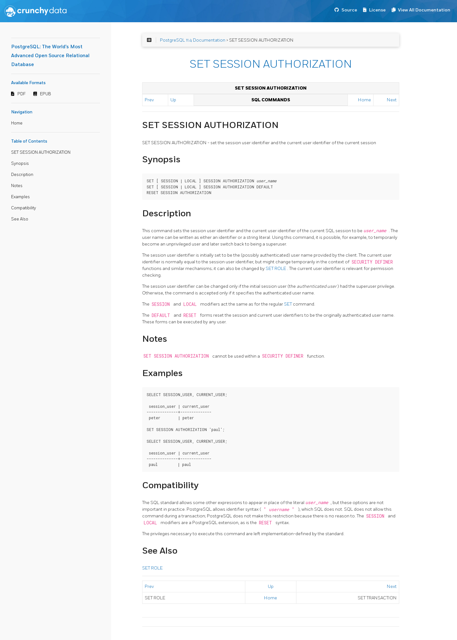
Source (349, 10)
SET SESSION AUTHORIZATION (40, 152)
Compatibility (23, 208)
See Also (19, 219)
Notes (17, 185)
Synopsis (20, 163)
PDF (21, 94)
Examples (20, 196)
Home (17, 123)
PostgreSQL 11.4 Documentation (192, 40)
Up (173, 100)
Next (392, 100)
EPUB (45, 94)
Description (22, 174)
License (377, 10)
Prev (149, 100)
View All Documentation (424, 10)
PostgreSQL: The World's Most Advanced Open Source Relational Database (50, 56)
